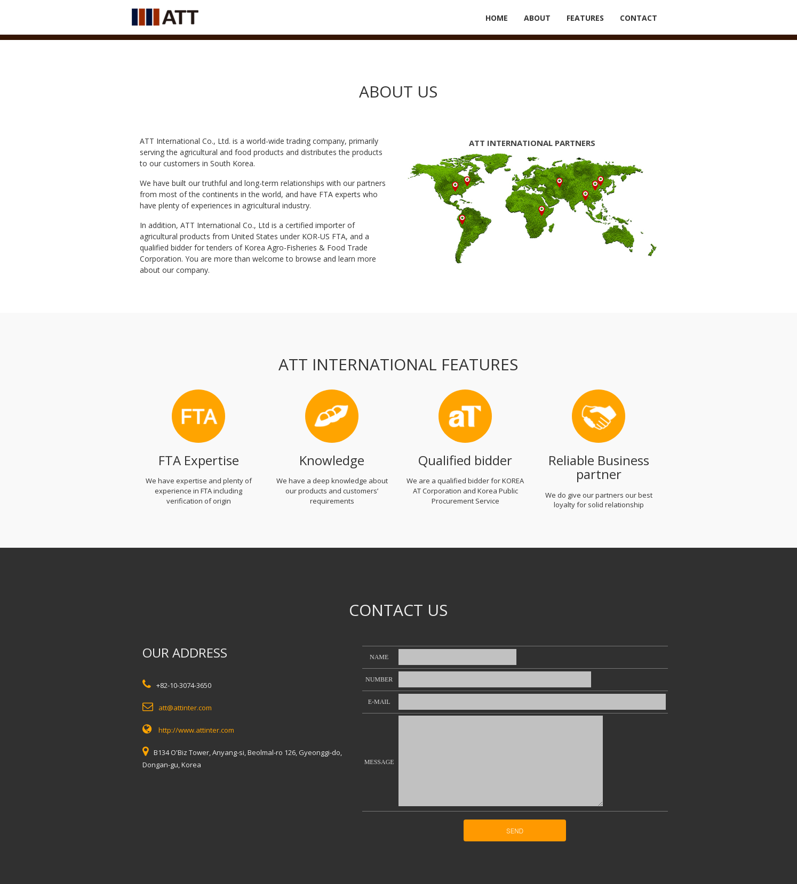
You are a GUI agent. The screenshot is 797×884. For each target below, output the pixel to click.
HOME (496, 18)
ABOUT (537, 18)
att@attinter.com (185, 707)
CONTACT (638, 18)
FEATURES (585, 18)
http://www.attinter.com (196, 730)
